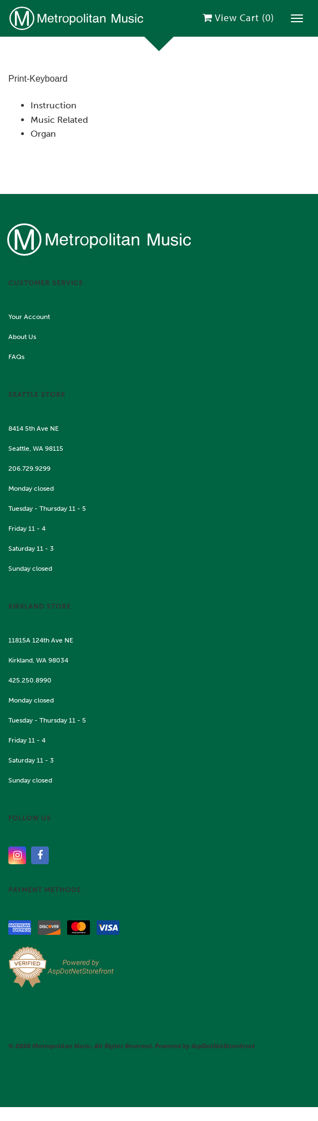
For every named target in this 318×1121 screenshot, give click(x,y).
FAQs (16, 357)
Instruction (54, 105)
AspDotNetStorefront (223, 1046)
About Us (22, 337)
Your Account (29, 317)
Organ (43, 133)
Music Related (59, 119)
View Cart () (238, 17)
